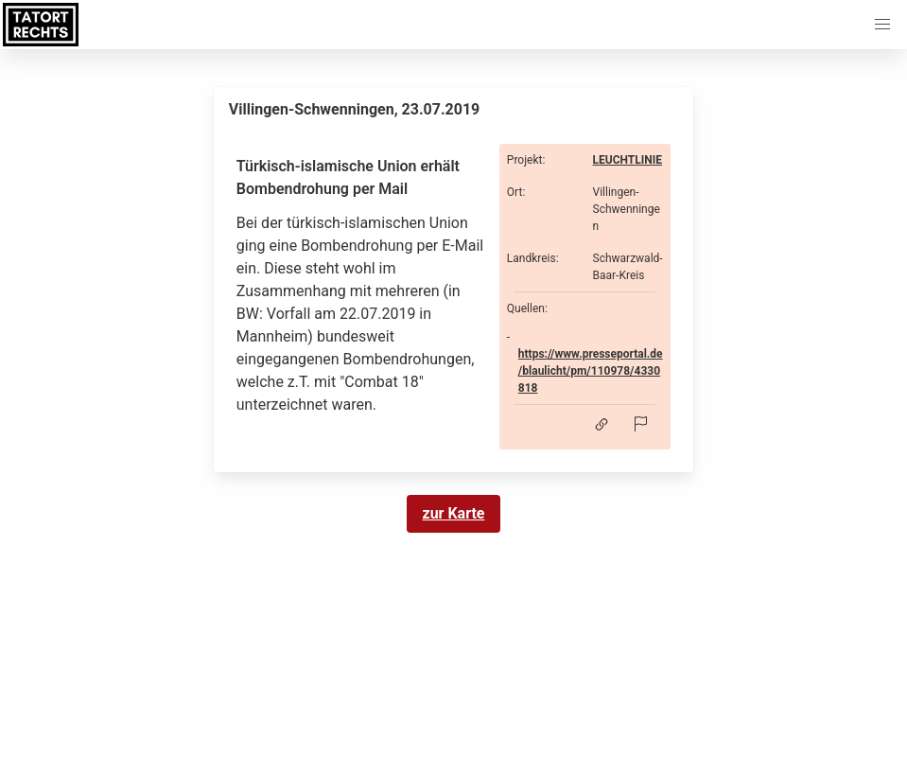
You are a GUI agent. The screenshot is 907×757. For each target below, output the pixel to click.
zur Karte (454, 513)
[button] (882, 24)
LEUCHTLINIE (627, 160)
